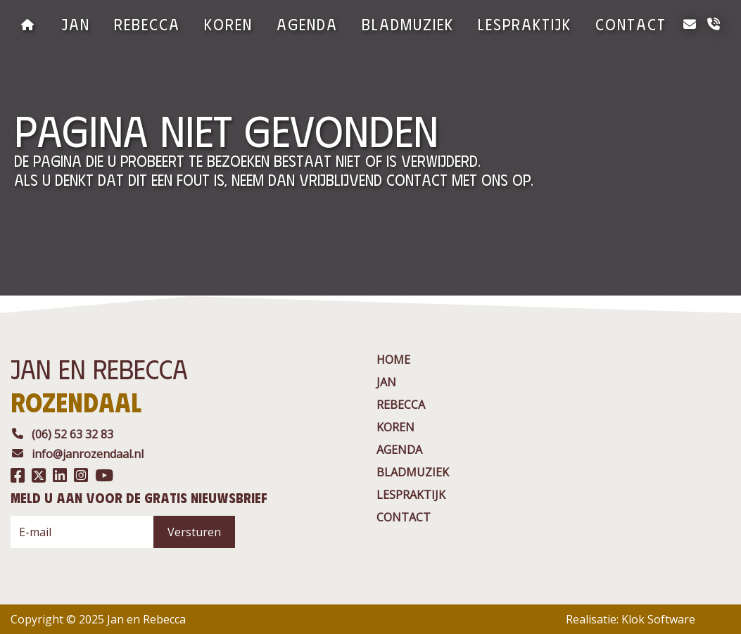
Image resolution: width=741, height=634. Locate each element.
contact (630, 23)
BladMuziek (408, 23)
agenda (307, 23)
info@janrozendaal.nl (77, 454)
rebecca (147, 23)
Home (393, 359)
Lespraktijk (524, 23)
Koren (228, 23)
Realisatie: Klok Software (630, 619)
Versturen (194, 532)
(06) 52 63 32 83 (62, 434)
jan (76, 23)
